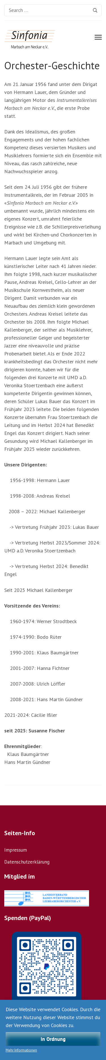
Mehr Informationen (21, 1050)
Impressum (15, 850)
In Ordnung (53, 1039)
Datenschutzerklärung (26, 862)
